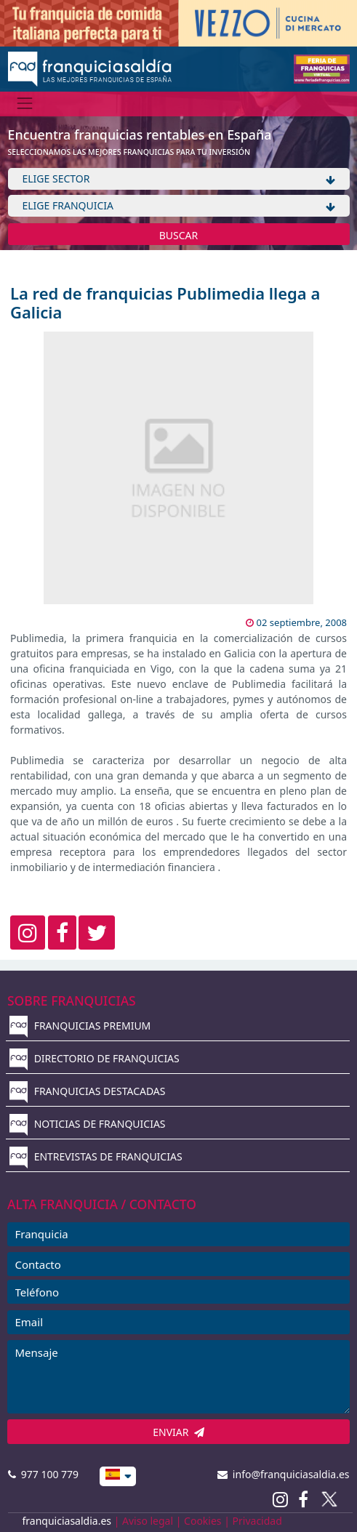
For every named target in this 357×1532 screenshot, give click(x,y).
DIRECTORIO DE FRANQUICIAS (94, 1058)
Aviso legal (147, 1521)
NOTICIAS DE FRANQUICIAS (87, 1124)
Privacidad (257, 1521)
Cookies (202, 1521)
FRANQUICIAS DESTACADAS (87, 1091)
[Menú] (25, 104)
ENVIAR (178, 1432)
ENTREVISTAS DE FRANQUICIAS (95, 1156)
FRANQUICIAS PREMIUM (80, 1025)
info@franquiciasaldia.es (283, 1474)
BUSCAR (178, 235)
